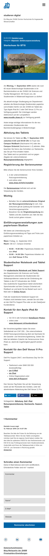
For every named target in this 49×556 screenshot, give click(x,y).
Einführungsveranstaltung (30, 41)
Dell (25, 401)
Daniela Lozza (17, 38)
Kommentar (9, 474)
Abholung (19, 401)
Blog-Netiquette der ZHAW (15, 551)
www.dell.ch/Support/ (18, 379)
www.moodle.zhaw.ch (13, 117)
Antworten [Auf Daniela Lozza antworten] (8, 450)
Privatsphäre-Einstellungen (15, 553)
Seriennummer (13, 188)
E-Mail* (8, 509)
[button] (10, 395)
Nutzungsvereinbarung (13, 404)
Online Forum (20, 292)
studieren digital (12, 15)
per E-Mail (13, 371)
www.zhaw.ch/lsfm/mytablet (21, 183)
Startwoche (29, 404)
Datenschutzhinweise (13, 548)
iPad (30, 401)
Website (8, 517)
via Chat (12, 373)
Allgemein (15, 41)
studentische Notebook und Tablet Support (26, 270)
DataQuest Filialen (37, 318)
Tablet (6, 407)
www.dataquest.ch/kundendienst (23, 323)
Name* (8, 501)
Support (38, 404)
